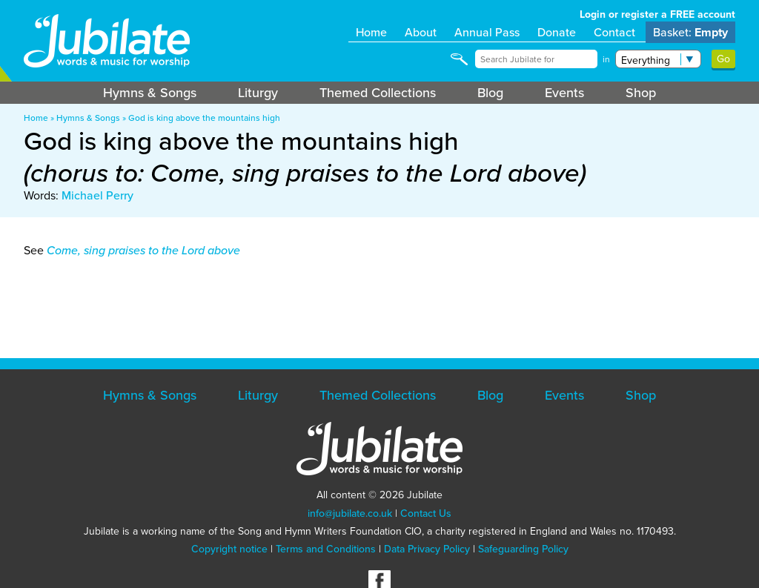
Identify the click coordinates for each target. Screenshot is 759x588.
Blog (490, 92)
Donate (556, 32)
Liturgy (258, 92)
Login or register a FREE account (657, 14)
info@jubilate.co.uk (350, 513)
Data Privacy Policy (427, 549)
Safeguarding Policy (523, 549)
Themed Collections (377, 92)
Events (564, 92)
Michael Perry (97, 195)
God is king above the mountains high (204, 118)
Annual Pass (487, 32)
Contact (614, 32)
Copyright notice (229, 549)
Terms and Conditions (326, 549)
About (421, 32)
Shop (641, 92)
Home (371, 32)
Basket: (690, 32)
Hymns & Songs (149, 92)
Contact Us (425, 513)
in (606, 59)
